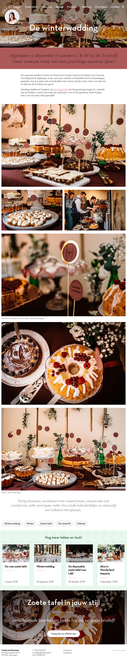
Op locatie (46, 6)
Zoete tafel (46, 523)
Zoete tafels (31, 6)
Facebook (68, 650)
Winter (30, 523)
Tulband (81, 523)
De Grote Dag (61, 89)
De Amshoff (64, 523)
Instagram (68, 652)
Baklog (59, 6)
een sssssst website (119, 650)
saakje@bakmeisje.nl (42, 652)
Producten (72, 6)
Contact (116, 6)
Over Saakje (101, 6)
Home (18, 6)
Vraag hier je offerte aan (63, 633)
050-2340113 (40, 650)
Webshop (86, 6)
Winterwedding (12, 523)
